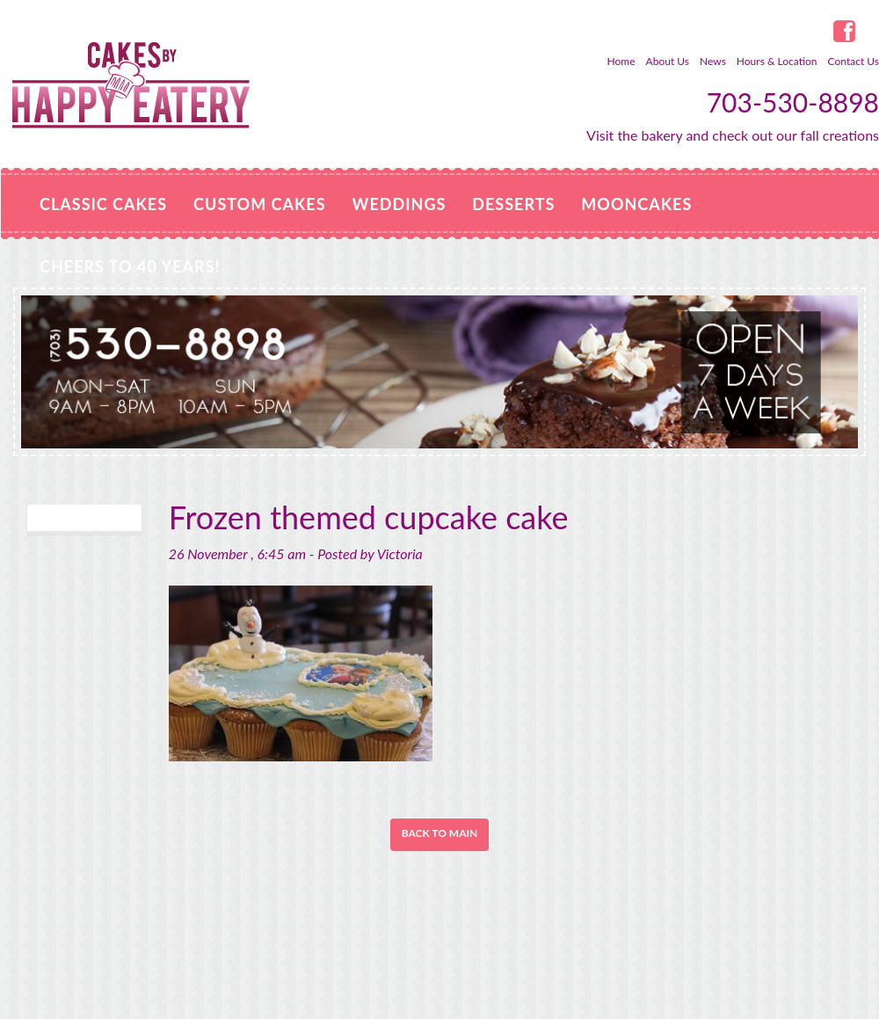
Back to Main (440, 833)
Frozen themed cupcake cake (369, 517)
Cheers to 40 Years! (130, 266)
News (713, 61)
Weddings (399, 204)
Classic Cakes (103, 204)
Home (621, 61)
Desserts (513, 204)
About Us (667, 61)
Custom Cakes (259, 204)
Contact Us (853, 61)
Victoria (400, 553)
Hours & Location (777, 61)
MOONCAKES (636, 204)
